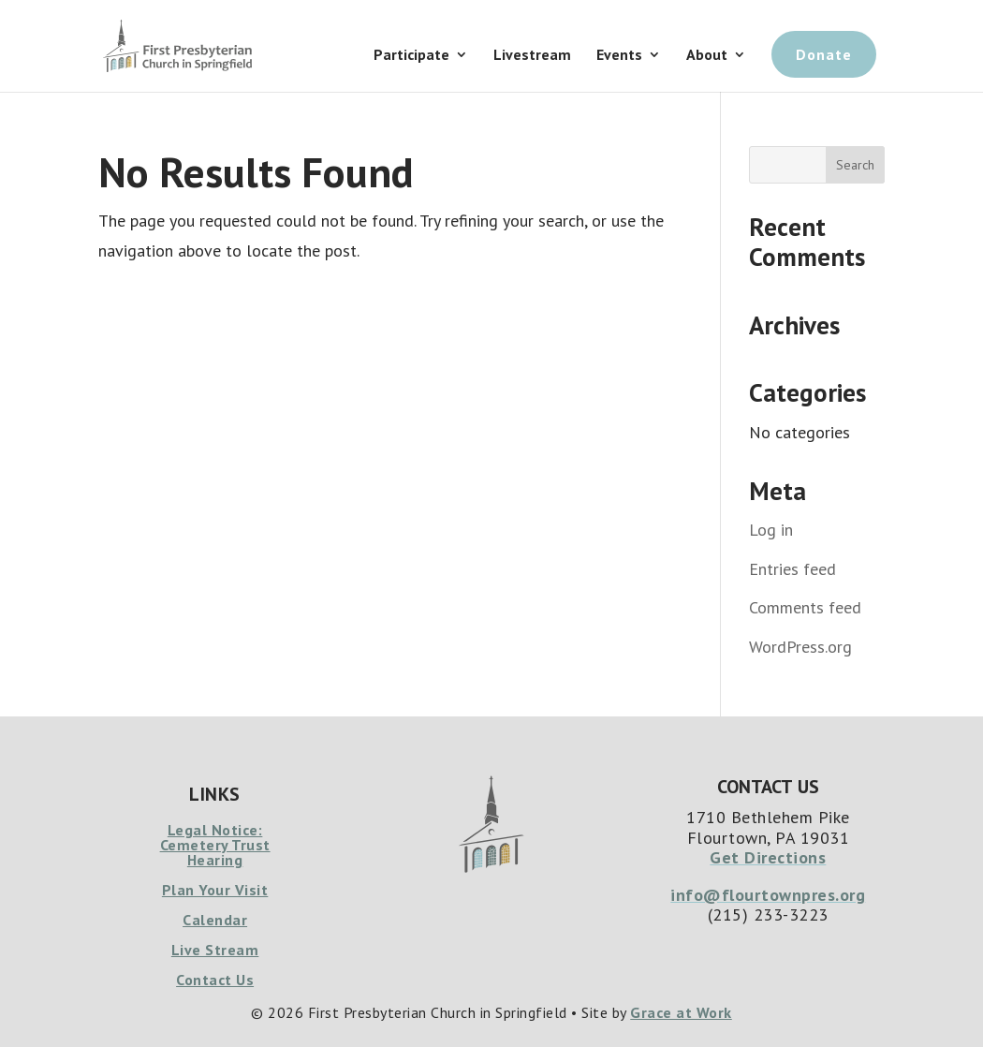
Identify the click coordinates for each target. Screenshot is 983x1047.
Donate (824, 54)
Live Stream (215, 949)
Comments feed (805, 607)
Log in (771, 529)
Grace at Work (681, 1012)
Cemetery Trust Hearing (215, 852)
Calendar (215, 919)
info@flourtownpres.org (767, 895)
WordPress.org (800, 646)
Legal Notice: (215, 829)
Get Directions (768, 857)
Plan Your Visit (215, 889)
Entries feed (792, 569)
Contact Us (215, 979)
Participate (411, 56)
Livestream (532, 56)
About (706, 56)
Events (619, 56)
